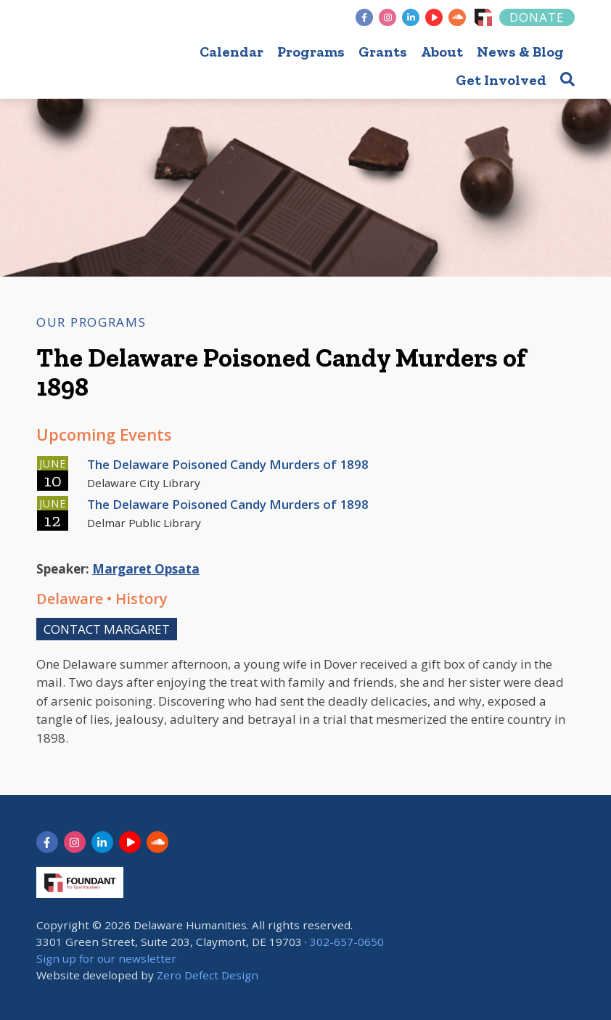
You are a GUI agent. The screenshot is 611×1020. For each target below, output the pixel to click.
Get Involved (501, 80)
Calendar (231, 51)
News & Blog (520, 51)
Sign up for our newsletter (106, 958)
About (442, 51)
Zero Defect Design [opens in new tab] (207, 975)
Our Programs (91, 322)
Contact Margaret (107, 629)
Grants (382, 51)
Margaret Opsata (146, 568)
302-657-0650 (347, 941)
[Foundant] (483, 17)
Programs (311, 51)
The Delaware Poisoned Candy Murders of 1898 (228, 464)
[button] (567, 79)
